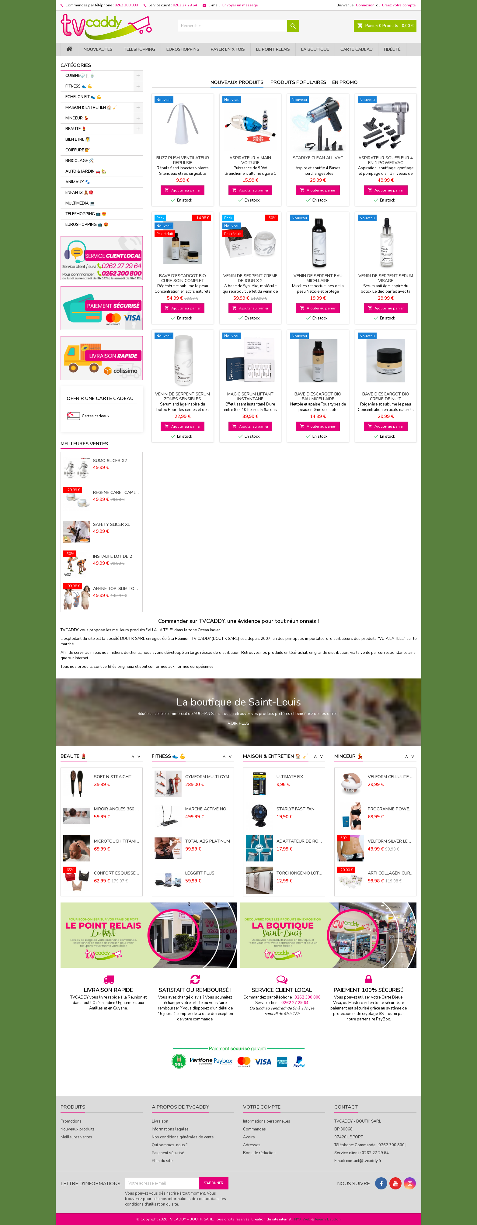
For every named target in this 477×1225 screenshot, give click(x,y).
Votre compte (261, 1107)
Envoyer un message (240, 5)
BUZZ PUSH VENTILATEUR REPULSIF (182, 160)
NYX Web (302, 1219)
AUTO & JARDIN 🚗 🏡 (85, 171)
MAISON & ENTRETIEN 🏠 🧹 (91, 107)
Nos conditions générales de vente (183, 1137)
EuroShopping (183, 49)
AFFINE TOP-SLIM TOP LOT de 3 (116, 588)
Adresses (251, 1145)
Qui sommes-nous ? (169, 1145)
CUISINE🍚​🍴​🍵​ (80, 75)
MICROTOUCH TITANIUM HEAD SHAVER (117, 873)
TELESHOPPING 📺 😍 (85, 214)
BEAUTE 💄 (75, 129)
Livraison (160, 1121)
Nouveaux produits (237, 82)
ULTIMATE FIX (290, 809)
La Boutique (315, 49)
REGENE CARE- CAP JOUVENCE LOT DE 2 (116, 492)
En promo (345, 82)
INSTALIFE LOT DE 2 (112, 556)
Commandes (254, 1129)
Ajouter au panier (182, 190)
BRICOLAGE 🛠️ (79, 161)
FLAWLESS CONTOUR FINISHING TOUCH (117, 777)
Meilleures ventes (76, 1137)
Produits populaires (298, 82)
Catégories (76, 65)
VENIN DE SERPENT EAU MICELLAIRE (318, 278)
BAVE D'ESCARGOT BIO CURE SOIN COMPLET (182, 278)
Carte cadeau (356, 49)
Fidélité (392, 49)
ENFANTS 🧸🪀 (79, 192)
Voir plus (238, 723)
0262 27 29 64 (185, 5)
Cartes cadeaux (96, 416)
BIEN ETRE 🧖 (77, 139)
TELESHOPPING (139, 49)
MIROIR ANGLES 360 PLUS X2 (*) (117, 841)
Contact (346, 1107)
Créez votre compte (399, 5)
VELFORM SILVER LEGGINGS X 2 (391, 873)
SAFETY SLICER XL (111, 524)
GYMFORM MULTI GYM (207, 809)
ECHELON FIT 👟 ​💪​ (83, 97)
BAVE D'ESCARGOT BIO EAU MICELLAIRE (317, 396)
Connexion (365, 5)
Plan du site (162, 1161)
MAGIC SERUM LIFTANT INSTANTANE (250, 396)
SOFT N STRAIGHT (112, 809)
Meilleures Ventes (84, 443)
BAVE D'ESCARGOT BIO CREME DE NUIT (385, 396)
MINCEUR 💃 (77, 118)
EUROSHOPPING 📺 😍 (86, 224)
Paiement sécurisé (168, 1153)
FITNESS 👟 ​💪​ (78, 86)
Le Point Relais (273, 49)
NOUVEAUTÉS (98, 49)
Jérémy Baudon (328, 1219)
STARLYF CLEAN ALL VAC (318, 158)
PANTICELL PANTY (386, 777)
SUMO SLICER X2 (110, 460)
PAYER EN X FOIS (228, 49)
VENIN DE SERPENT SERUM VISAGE (385, 278)
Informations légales (170, 1129)
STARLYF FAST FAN (296, 841)
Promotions (71, 1121)
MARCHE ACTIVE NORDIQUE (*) (208, 841)
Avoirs (249, 1137)
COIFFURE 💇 (77, 150)
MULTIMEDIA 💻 (80, 203)
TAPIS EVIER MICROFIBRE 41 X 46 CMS (299, 777)
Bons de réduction (259, 1153)
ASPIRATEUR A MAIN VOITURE (250, 160)
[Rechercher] (238, 26)
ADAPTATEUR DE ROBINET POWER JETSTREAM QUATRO (299, 873)
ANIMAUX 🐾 (77, 182)
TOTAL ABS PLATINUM (207, 873)
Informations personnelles (266, 1121)
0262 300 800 (126, 5)
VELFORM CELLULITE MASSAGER (391, 809)
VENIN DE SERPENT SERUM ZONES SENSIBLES (182, 396)
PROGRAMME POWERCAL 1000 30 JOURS (391, 841)
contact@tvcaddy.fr (363, 1161)
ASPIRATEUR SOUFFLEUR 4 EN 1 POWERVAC (385, 160)
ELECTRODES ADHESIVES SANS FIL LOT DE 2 (208, 777)
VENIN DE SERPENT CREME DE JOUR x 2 (250, 278)
